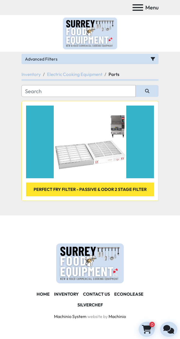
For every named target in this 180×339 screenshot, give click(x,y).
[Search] (78, 91)
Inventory (66, 294)
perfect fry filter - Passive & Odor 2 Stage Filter (90, 189)
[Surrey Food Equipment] (90, 262)
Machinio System (70, 316)
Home (43, 294)
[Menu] (137, 7)
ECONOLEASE (128, 294)
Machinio (117, 316)
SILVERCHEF (90, 304)
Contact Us (96, 294)
